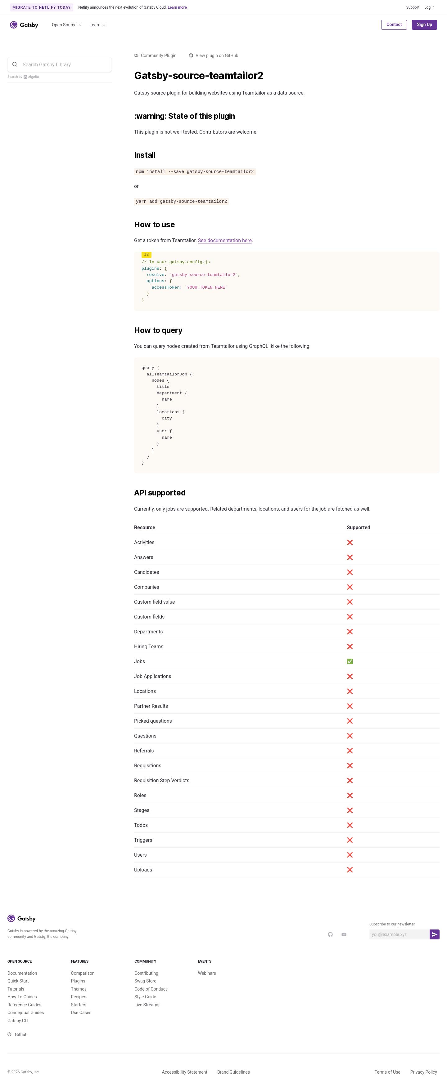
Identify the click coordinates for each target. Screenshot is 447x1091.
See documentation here (225, 240)
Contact (394, 24)
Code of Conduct (150, 989)
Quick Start (18, 980)
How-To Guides (22, 996)
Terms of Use (387, 1072)
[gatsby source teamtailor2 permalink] (131, 75)
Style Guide (145, 996)
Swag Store (145, 980)
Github (17, 1034)
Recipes (78, 996)
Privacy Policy (423, 1072)
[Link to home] (24, 25)
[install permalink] (131, 155)
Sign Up (424, 24)
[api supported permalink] (131, 493)
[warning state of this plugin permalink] (131, 116)
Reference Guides (24, 1004)
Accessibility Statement (184, 1072)
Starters (79, 1004)
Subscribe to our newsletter (392, 924)
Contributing (146, 973)
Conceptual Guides (25, 1012)
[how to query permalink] (131, 330)
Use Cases (81, 1012)
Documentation (22, 973)
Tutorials (15, 989)
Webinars (207, 973)
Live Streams (147, 1004)
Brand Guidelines (233, 1072)
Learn (98, 25)
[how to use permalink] (131, 224)
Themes (79, 989)
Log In (429, 7)
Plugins (78, 980)
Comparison (83, 973)
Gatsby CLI (17, 1020)
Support (412, 7)
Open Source (67, 25)
